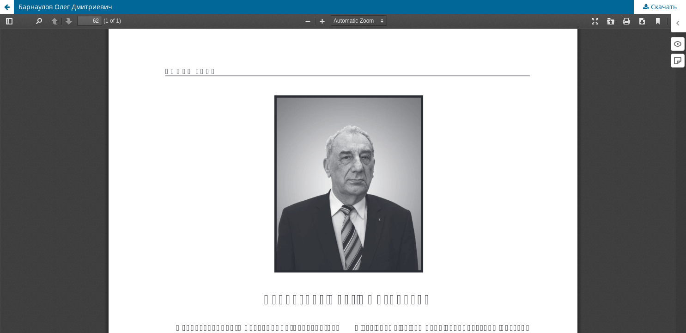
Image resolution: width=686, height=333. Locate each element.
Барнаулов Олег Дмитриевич (65, 6)
